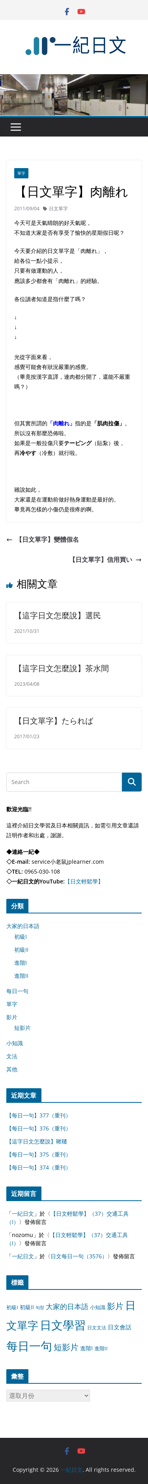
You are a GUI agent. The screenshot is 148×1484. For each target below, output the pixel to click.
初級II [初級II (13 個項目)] (27, 1307)
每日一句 (17, 991)
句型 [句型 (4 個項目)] (40, 1307)
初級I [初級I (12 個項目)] (12, 1307)
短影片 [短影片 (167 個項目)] (66, 1347)
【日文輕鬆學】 (84, 881)
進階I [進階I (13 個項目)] (86, 1348)
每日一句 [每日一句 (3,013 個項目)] (29, 1346)
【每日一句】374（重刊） (38, 1167)
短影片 (22, 1027)
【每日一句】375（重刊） (38, 1154)
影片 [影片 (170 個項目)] (115, 1306)
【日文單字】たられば (53, 720)
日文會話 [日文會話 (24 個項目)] (119, 1327)
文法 (11, 1056)
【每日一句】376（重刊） (38, 1128)
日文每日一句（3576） (79, 1256)
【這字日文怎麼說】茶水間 (61, 668)
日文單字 (58, 208)
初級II (21, 949)
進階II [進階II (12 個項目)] (101, 1348)
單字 (21, 173)
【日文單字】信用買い (105, 559)
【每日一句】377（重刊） (38, 1115)
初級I (20, 936)
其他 (11, 1069)
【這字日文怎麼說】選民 (57, 615)
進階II (21, 975)
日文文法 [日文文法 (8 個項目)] (96, 1327)
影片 (11, 1017)
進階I (20, 962)
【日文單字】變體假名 (42, 539)
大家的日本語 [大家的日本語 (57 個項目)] (67, 1306)
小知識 (14, 1043)
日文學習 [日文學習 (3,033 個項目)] (63, 1325)
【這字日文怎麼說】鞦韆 (36, 1141)
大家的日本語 (22, 926)
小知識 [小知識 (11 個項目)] (97, 1307)
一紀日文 (23, 1213)
